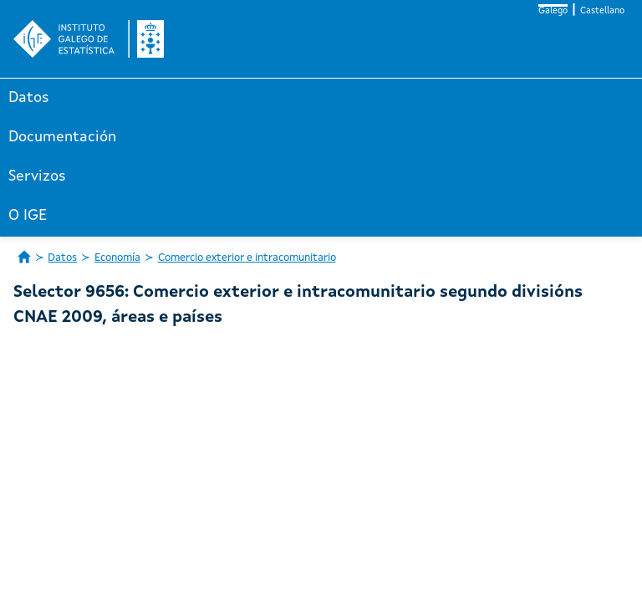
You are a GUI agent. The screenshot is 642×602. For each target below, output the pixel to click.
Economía (117, 258)
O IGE (27, 215)
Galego (553, 11)
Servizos (37, 176)
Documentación (62, 137)
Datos (28, 97)
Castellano (602, 11)
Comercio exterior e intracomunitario (247, 258)
